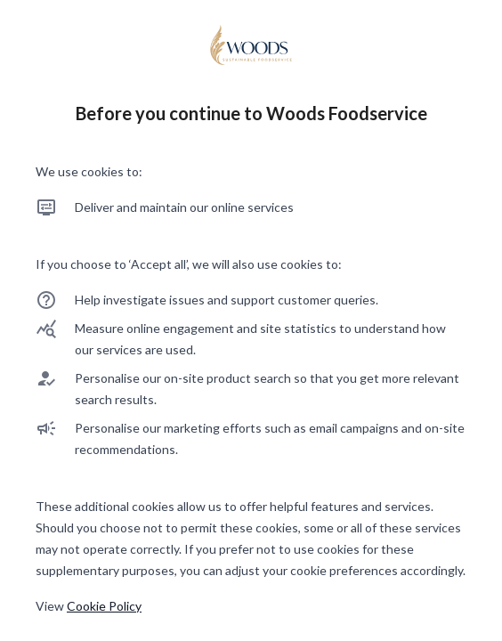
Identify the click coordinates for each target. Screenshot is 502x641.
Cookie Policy (104, 605)
